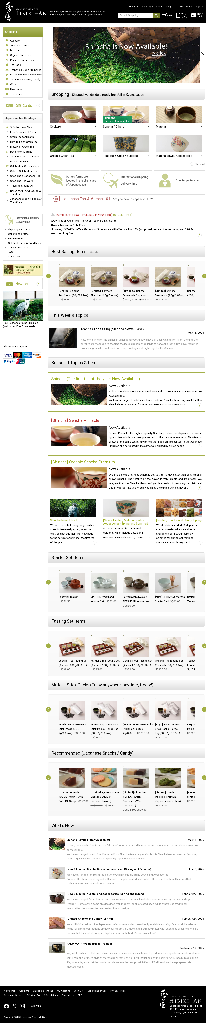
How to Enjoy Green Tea (24, 141)
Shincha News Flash (21, 127)
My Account (186, 6)
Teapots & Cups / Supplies (25, 69)
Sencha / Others (19, 45)
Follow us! (35, 1005)
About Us (133, 6)
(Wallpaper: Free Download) (23, 309)
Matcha (14, 50)
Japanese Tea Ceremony (24, 156)
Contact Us (14, 256)
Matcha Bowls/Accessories (26, 74)
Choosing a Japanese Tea (25, 175)
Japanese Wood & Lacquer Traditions (25, 200)
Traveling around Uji (21, 185)
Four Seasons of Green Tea (25, 132)
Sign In (199, 6)
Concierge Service (18, 247)
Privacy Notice (16, 238)
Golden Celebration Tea (23, 171)
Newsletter (9, 991)
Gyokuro (15, 40)
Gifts (13, 84)
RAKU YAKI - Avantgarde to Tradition (25, 192)
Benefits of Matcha (21, 151)
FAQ (168, 6)
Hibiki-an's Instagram (15, 346)
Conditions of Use (18, 233)
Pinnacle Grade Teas (22, 60)
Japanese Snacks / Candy (25, 79)
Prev (47, 55)
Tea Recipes (17, 94)
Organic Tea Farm (20, 161)
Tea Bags (15, 64)
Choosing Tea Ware (21, 180)
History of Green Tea (22, 146)
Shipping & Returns (152, 6)
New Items (16, 89)
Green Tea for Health (22, 136)
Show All (200, 164)
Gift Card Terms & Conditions (24, 243)
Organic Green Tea (20, 55)
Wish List (78, 991)
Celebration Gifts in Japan (25, 166)
